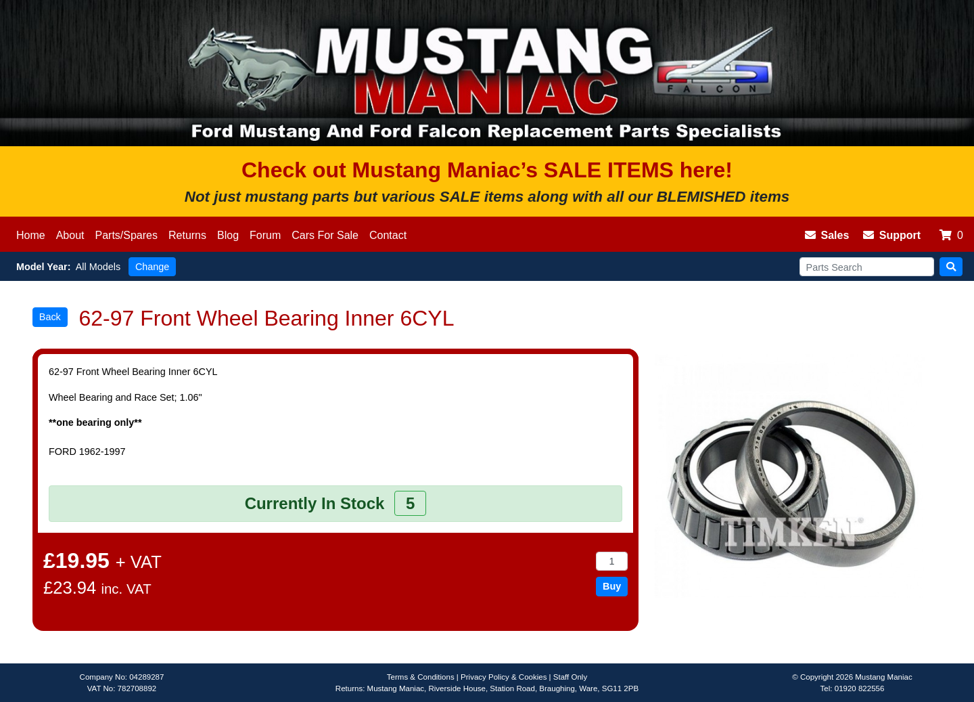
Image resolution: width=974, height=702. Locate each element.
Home (30, 235)
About (70, 235)
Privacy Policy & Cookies (504, 677)
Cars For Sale (325, 235)
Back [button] (50, 316)
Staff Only (570, 677)
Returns (187, 235)
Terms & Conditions (421, 677)
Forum (265, 235)
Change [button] (152, 266)
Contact (388, 235)
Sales (827, 235)
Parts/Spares (126, 235)
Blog (228, 235)
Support (892, 235)
